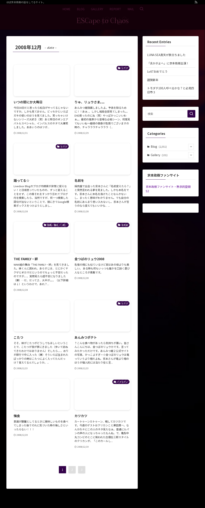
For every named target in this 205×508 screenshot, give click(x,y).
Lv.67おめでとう (157, 71)
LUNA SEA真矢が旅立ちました (166, 55)
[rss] (196, 2)
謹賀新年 (152, 80)
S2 (147, 191)
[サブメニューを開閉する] (191, 146)
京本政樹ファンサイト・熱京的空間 (168, 187)
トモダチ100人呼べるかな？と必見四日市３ (170, 90)
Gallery (172, 155)
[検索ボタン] (141, 9)
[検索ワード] (170, 114)
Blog (172, 146)
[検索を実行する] (191, 114)
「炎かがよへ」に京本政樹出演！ (168, 63)
